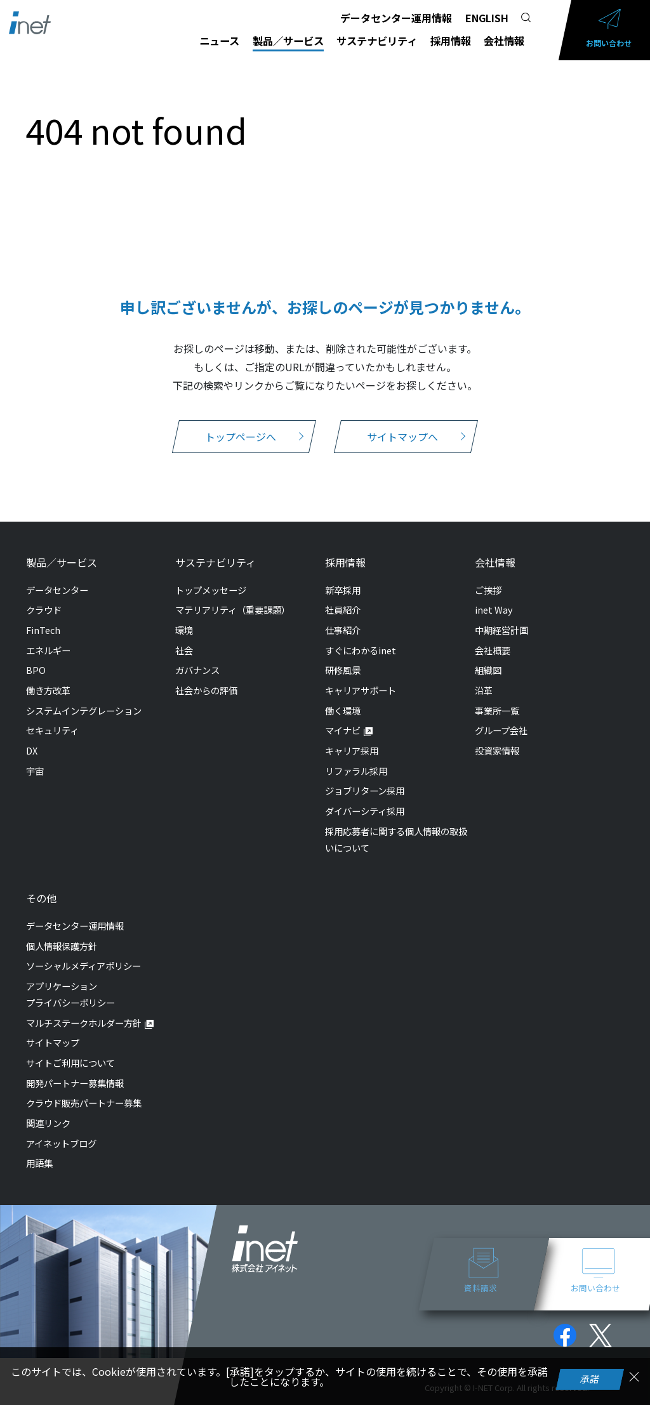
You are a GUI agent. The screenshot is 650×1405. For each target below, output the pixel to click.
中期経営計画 (501, 630)
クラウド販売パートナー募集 (84, 1102)
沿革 (484, 690)
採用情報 (450, 41)
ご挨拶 (488, 590)
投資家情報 (497, 750)
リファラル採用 (356, 770)
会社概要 (492, 650)
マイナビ (343, 730)
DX (31, 750)
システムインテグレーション (84, 710)
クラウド (44, 609)
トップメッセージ (210, 590)
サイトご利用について (70, 1062)
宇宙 (35, 770)
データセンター (57, 590)
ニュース (219, 41)
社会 (184, 650)
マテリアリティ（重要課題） (232, 609)
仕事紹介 (343, 630)
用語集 (39, 1163)
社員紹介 (343, 609)
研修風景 (343, 669)
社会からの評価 (206, 690)
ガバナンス (197, 669)
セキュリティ (52, 730)
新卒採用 (343, 590)
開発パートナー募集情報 (75, 1083)
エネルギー (48, 650)
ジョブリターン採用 (364, 790)
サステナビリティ (376, 41)
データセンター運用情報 (396, 18)
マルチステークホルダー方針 (84, 1022)
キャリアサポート (360, 690)
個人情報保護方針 (61, 946)
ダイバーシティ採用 (364, 810)
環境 (184, 630)
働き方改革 (48, 690)
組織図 (488, 669)
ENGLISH (486, 18)
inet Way (494, 609)
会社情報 (504, 41)
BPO (36, 669)
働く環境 (343, 710)
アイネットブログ (61, 1143)
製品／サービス (288, 41)
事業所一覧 (497, 710)
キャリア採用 (351, 750)
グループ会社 (501, 730)
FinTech (43, 630)
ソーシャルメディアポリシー (83, 965)
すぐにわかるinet (360, 650)
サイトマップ (52, 1042)
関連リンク (48, 1123)
